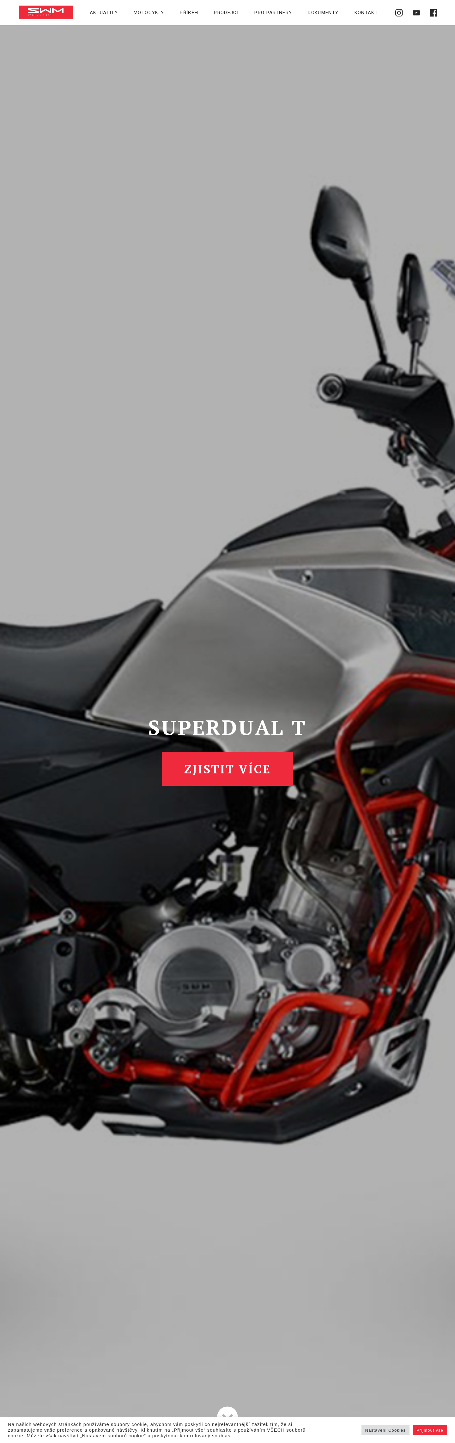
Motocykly (149, 12)
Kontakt (366, 12)
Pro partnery (273, 12)
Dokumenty (323, 12)
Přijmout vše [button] (429, 1430)
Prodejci (226, 12)
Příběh (189, 12)
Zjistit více (227, 769)
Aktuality (104, 12)
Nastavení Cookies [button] (385, 1430)
